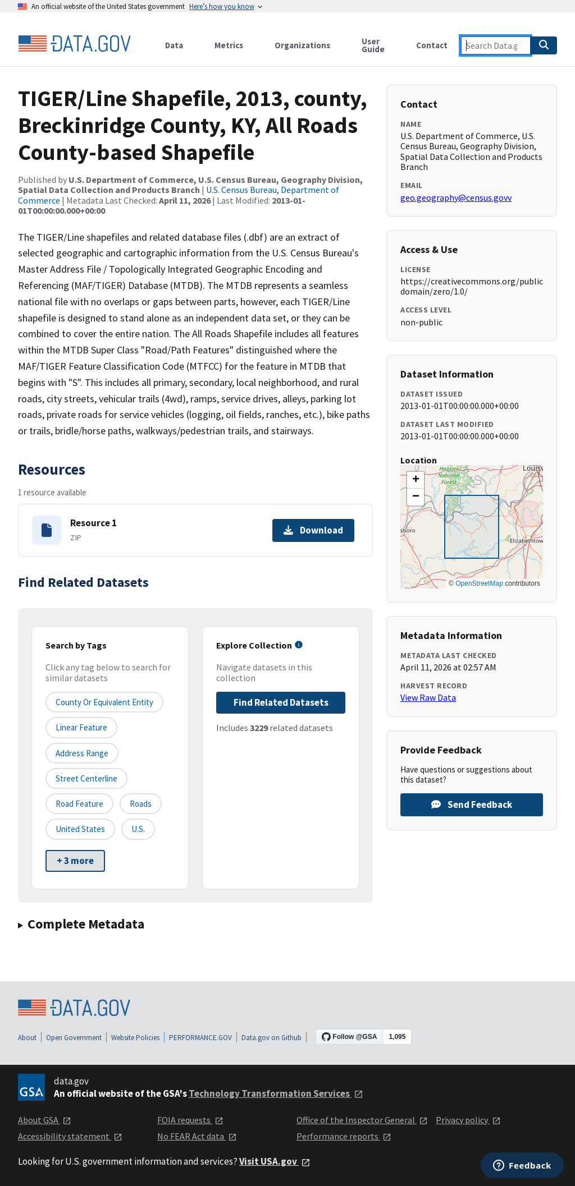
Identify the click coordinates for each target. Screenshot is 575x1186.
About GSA (44, 1119)
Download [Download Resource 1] (313, 530)
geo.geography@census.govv (456, 197)
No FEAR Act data (197, 1136)
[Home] (74, 43)
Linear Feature (81, 727)
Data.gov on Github (271, 1037)
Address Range (82, 753)
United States (80, 829)
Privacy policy (468, 1119)
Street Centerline (86, 778)
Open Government (74, 1037)
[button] (415, 480)
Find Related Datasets (281, 702)
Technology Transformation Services (276, 1093)
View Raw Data (428, 697)
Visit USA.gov (275, 1161)
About (27, 1037)
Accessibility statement (70, 1136)
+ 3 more (75, 860)
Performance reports (343, 1136)
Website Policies (135, 1037)
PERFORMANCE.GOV (200, 1037)
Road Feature (79, 803)
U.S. (138, 829)
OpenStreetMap (479, 583)
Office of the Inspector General (362, 1119)
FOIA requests (190, 1119)
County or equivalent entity (104, 702)
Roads (141, 803)
